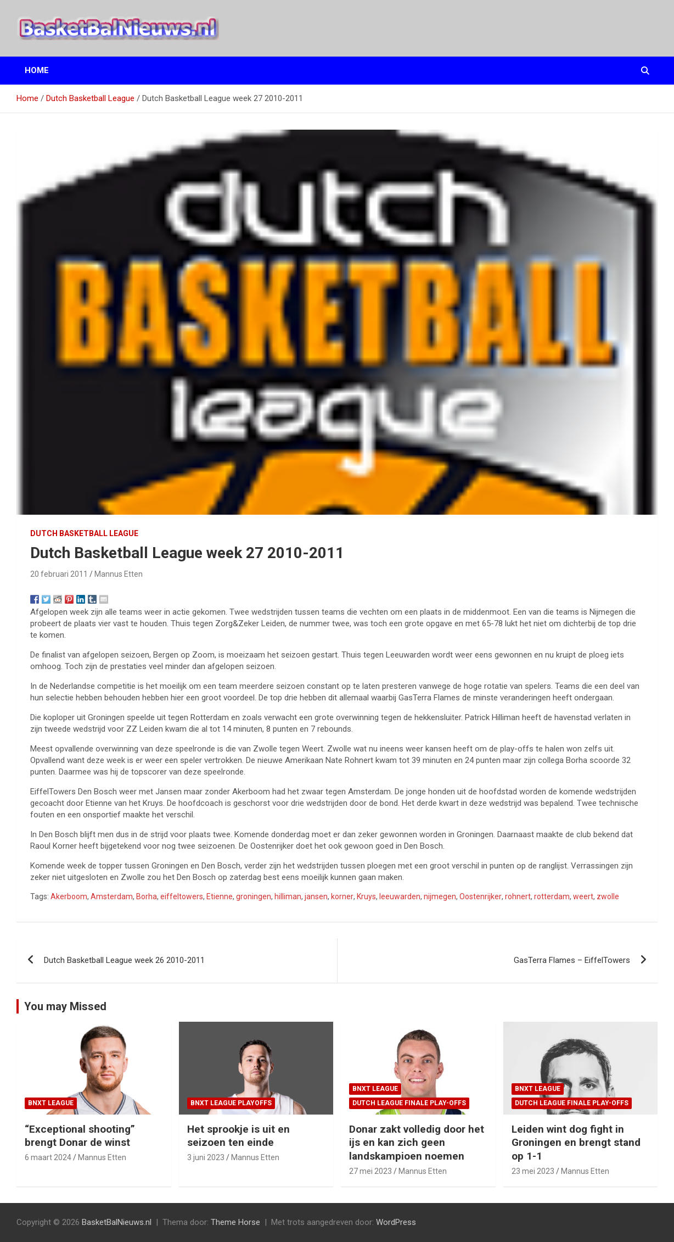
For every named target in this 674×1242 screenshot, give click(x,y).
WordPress (396, 1222)
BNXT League (51, 1103)
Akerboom (68, 896)
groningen (253, 896)
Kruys (366, 896)
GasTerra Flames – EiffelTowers (572, 960)
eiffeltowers (181, 896)
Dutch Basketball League (84, 533)
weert (583, 896)
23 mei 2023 (533, 1171)
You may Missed (65, 1006)
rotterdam (552, 896)
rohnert (518, 896)
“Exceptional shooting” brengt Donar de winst (80, 1136)
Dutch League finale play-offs (409, 1103)
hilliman (287, 896)
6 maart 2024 (48, 1157)
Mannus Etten (118, 574)
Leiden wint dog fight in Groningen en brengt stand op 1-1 (576, 1142)
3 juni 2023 (205, 1157)
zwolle (608, 896)
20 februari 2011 (59, 574)
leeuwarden (399, 896)
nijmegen (440, 896)
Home (37, 70)
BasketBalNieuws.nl (116, 1222)
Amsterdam (112, 896)
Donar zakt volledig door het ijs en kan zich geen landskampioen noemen (416, 1142)
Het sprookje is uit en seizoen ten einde (238, 1136)
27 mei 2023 (370, 1171)
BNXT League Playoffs (231, 1103)
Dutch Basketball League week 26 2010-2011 (124, 960)
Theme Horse (235, 1222)
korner (342, 896)
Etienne (219, 896)
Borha (146, 896)
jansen (316, 896)
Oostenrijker (480, 896)
